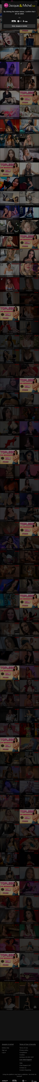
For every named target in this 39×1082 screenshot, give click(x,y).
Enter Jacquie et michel (19, 26)
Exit (19, 17)
